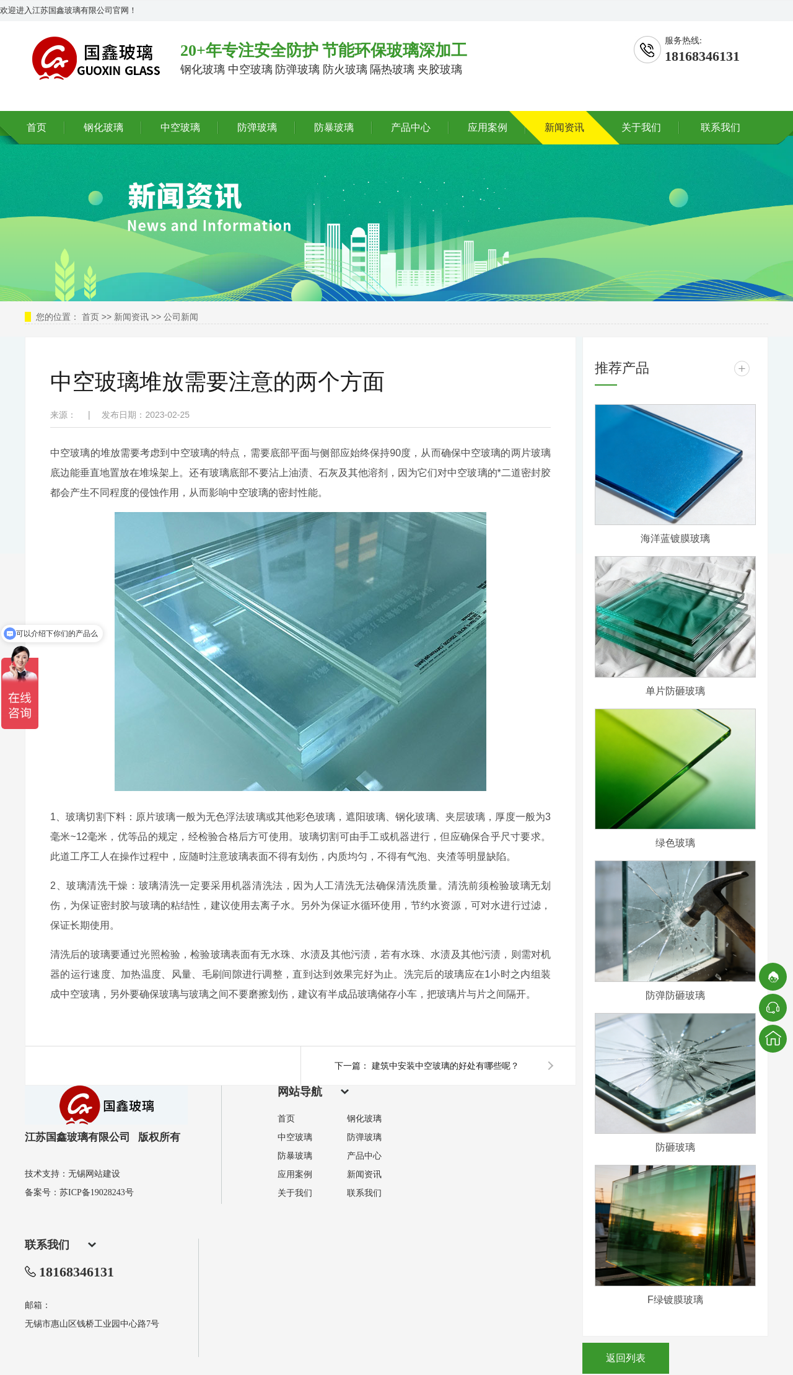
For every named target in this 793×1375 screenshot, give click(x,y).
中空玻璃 (180, 127)
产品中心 (411, 127)
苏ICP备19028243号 (96, 1192)
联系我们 (720, 127)
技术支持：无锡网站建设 (72, 1173)
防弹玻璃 (257, 127)
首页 (36, 127)
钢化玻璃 (103, 127)
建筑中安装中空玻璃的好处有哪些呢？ (445, 1066)
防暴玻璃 (334, 127)
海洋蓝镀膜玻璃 (675, 538)
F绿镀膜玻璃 (675, 1299)
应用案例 (487, 127)
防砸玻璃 (675, 1147)
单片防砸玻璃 (675, 691)
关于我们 (641, 127)
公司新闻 (181, 317)
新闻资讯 (564, 127)
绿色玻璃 (675, 843)
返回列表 (626, 1358)
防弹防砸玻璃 (675, 995)
